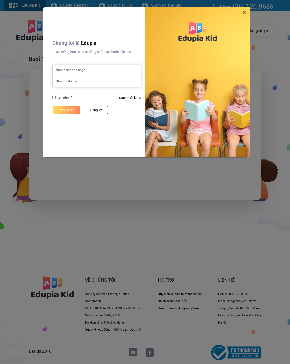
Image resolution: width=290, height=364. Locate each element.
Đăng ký (96, 110)
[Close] (244, 12)
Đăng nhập (66, 110)
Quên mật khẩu (130, 98)
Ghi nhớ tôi (65, 98)
